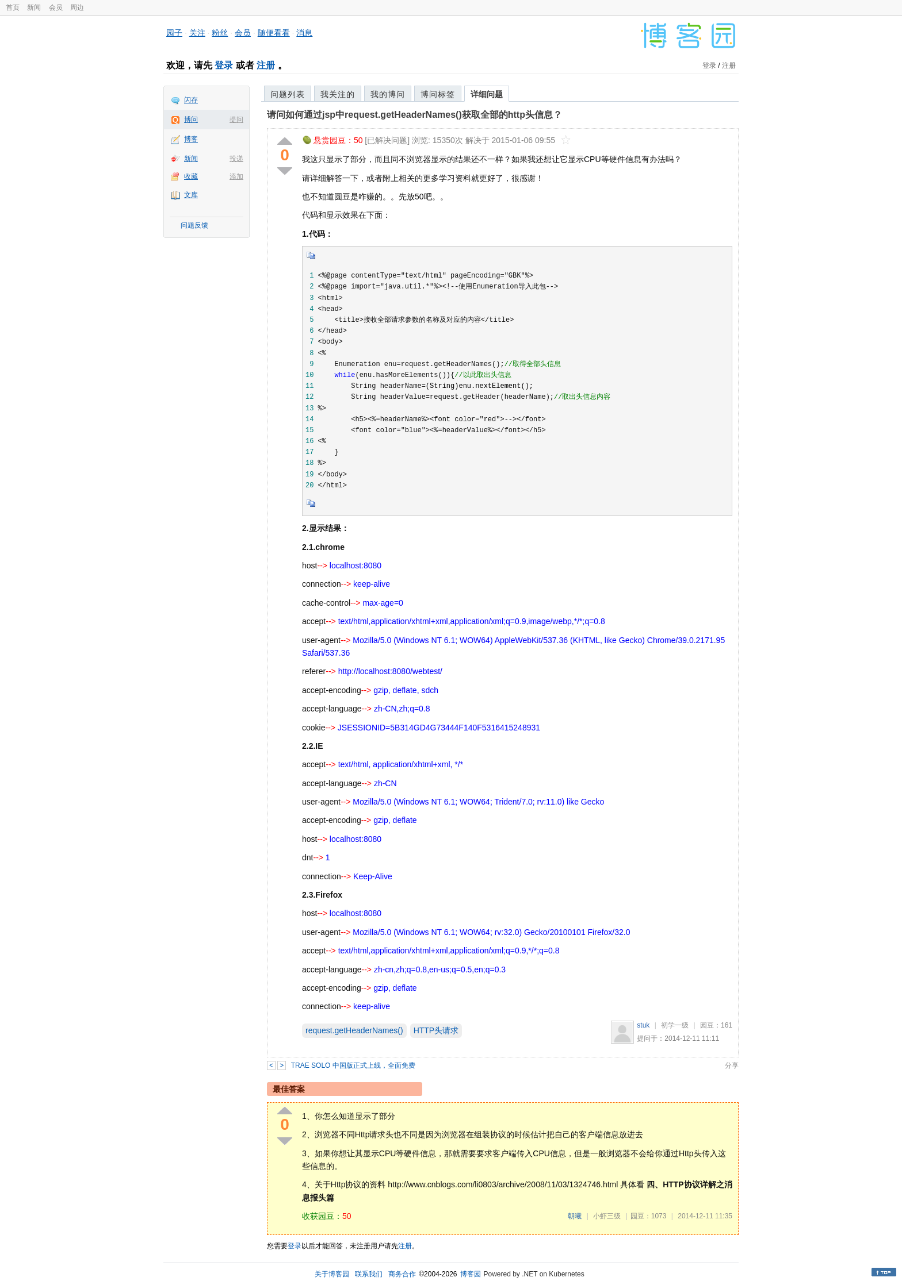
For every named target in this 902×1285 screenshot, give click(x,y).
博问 (191, 120)
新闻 (34, 7)
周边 (77, 7)
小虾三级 (607, 1216)
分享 (732, 1065)
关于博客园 (332, 1274)
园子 (174, 32)
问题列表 (287, 94)
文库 (191, 195)
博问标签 (438, 94)
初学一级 (675, 1025)
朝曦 (575, 1216)
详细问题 (487, 94)
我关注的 (337, 94)
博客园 (470, 1274)
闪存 (191, 100)
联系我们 (369, 1274)
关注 (197, 32)
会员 (56, 7)
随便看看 (274, 32)
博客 (191, 139)
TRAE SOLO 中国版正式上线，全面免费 (353, 1065)
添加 (236, 176)
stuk (643, 1025)
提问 (236, 120)
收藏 (191, 176)
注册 (266, 65)
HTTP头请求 (436, 1030)
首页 (13, 7)
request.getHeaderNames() (354, 1030)
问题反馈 (194, 225)
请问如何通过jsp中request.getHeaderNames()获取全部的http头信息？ (414, 115)
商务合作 (402, 1274)
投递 (236, 159)
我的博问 (387, 94)
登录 (224, 65)
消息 (304, 32)
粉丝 (220, 32)
